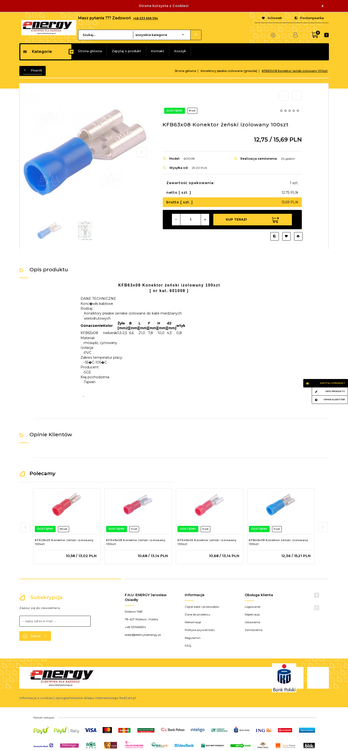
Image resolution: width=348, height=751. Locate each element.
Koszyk (180, 51)
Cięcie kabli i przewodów (202, 606)
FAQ (188, 645)
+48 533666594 (135, 627)
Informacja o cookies (36, 698)
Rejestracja (252, 614)
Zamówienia (253, 630)
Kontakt (157, 51)
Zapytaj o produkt (126, 51)
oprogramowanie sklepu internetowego (86, 698)
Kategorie (37, 51)
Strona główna (90, 51)
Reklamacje (193, 622)
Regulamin (192, 638)
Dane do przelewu (197, 614)
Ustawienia (252, 622)
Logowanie (252, 606)
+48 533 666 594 (145, 18)
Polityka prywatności (200, 630)
